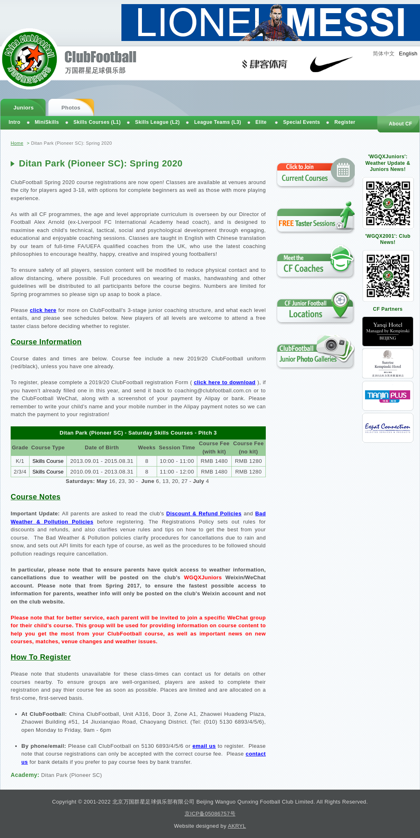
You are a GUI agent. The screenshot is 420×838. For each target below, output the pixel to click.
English (408, 53)
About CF (400, 124)
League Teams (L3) (217, 122)
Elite (261, 122)
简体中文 (384, 53)
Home (17, 143)
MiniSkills (47, 122)
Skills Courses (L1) (97, 122)
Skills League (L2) (157, 122)
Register (344, 122)
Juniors (24, 108)
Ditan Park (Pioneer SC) (71, 775)
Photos (71, 108)
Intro (15, 122)
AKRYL (237, 826)
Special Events (301, 122)
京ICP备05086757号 (210, 814)
